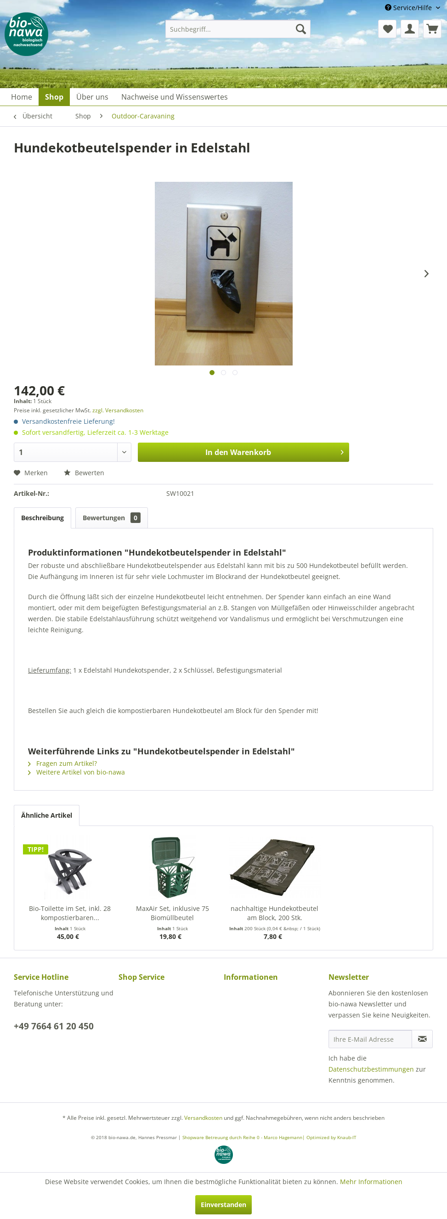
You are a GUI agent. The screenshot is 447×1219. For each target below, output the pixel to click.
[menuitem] (238, 29)
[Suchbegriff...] (238, 29)
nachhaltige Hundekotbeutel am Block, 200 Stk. (274, 913)
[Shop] (54, 97)
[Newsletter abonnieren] (422, 1039)
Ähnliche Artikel (46, 815)
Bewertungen (112, 517)
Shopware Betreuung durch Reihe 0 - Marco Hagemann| (244, 1137)
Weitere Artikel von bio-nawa (76, 772)
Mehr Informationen (371, 1181)
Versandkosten (203, 1118)
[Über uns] (92, 97)
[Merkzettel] (387, 29)
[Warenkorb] (432, 29)
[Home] (22, 97)
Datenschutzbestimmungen (371, 1069)
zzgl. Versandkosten (117, 410)
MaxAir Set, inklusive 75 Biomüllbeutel (172, 913)
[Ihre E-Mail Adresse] (370, 1039)
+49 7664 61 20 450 (54, 1026)
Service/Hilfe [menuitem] (409, 7)
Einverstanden (223, 1204)
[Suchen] (301, 29)
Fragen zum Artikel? (62, 763)
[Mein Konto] (410, 29)
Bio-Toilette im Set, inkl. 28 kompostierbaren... (70, 913)
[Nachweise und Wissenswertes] (174, 97)
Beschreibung (42, 517)
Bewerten (84, 472)
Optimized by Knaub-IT (331, 1137)
